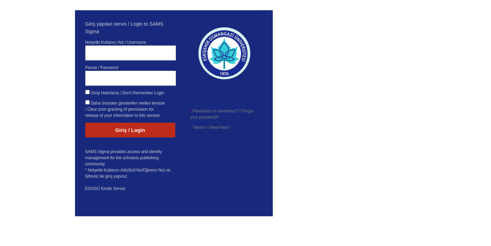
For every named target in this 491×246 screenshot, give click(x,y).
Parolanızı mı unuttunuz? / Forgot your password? (221, 114)
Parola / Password (101, 67)
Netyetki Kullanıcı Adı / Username (115, 42)
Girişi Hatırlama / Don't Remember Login (127, 93)
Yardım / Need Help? (210, 127)
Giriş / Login (130, 130)
